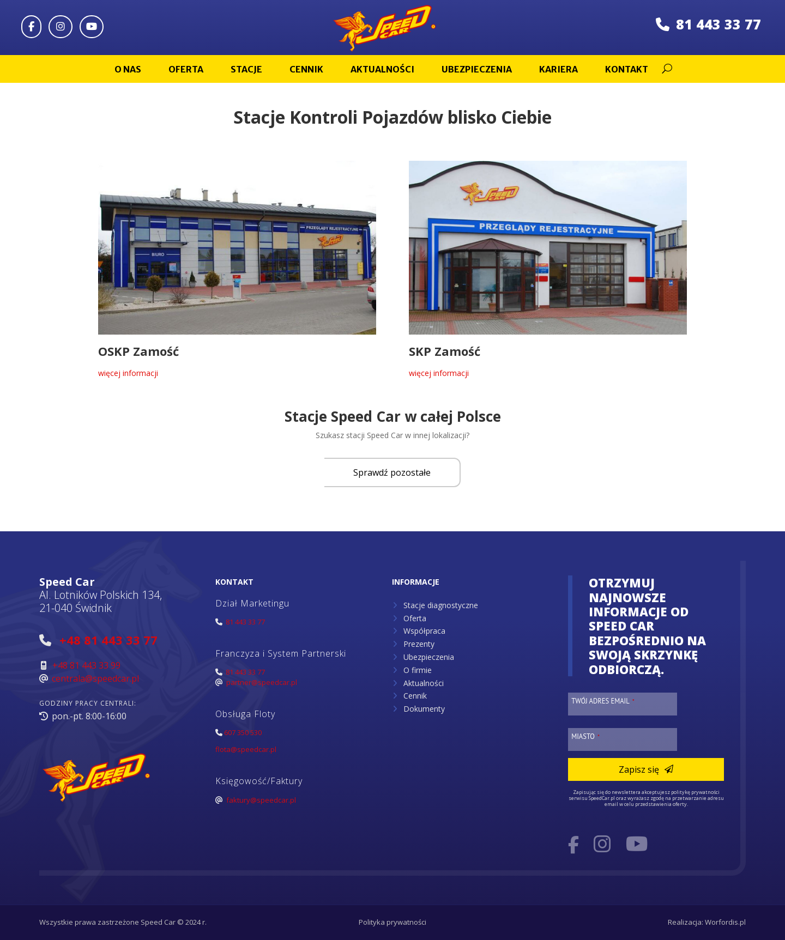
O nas (127, 69)
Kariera (558, 69)
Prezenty (418, 644)
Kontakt (626, 69)
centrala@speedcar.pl (95, 678)
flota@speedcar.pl (245, 749)
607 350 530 (243, 732)
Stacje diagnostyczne (440, 605)
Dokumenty (424, 709)
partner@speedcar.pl (261, 682)
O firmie (417, 670)
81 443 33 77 (708, 24)
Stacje (246, 69)
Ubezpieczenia (477, 69)
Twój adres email (603, 700)
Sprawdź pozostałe (392, 472)
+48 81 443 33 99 (86, 665)
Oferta (185, 69)
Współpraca (424, 631)
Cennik (306, 69)
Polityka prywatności (392, 922)
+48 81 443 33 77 (108, 640)
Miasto (585, 736)
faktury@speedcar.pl (261, 800)
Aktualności (382, 69)
